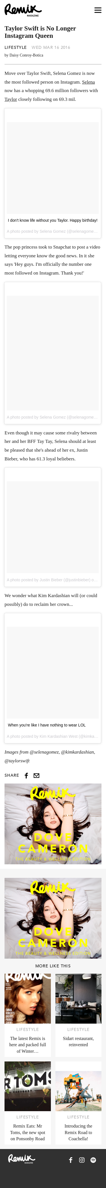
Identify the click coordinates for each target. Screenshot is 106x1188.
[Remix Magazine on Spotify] (93, 1160)
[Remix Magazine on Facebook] (70, 1160)
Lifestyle (16, 47)
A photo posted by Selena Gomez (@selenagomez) (52, 417)
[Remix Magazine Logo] (23, 10)
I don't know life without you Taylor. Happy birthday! (53, 220)
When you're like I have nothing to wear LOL (47, 725)
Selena (88, 82)
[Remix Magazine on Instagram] (82, 1160)
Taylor (11, 99)
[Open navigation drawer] (98, 10)
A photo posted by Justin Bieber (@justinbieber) (48, 580)
